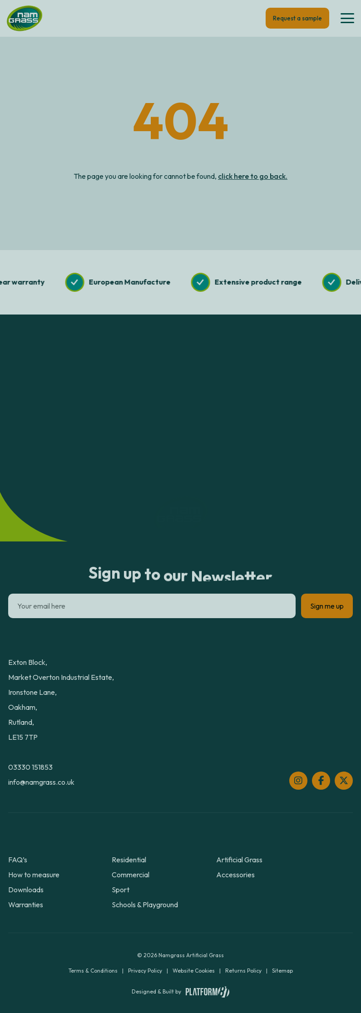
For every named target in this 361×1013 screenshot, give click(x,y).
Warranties (25, 904)
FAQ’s (17, 859)
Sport (120, 889)
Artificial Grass (239, 859)
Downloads (26, 889)
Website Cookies (194, 970)
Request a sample (297, 18)
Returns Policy (243, 970)
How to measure (33, 874)
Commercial (130, 874)
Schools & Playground (145, 904)
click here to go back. (252, 176)
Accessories (235, 874)
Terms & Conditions (93, 970)
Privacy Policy (145, 970)
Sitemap (282, 970)
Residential (129, 859)
